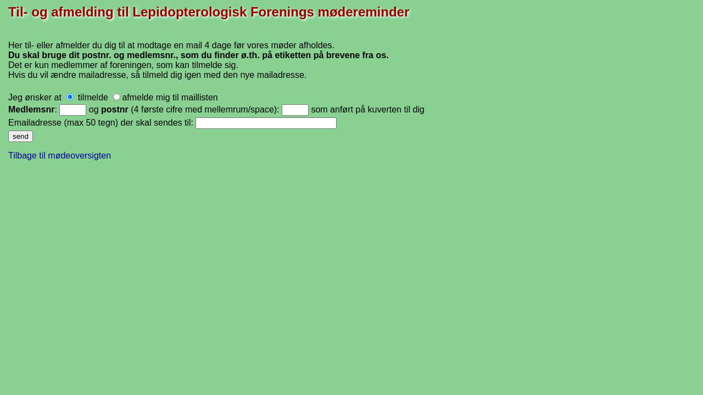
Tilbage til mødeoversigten (59, 155)
